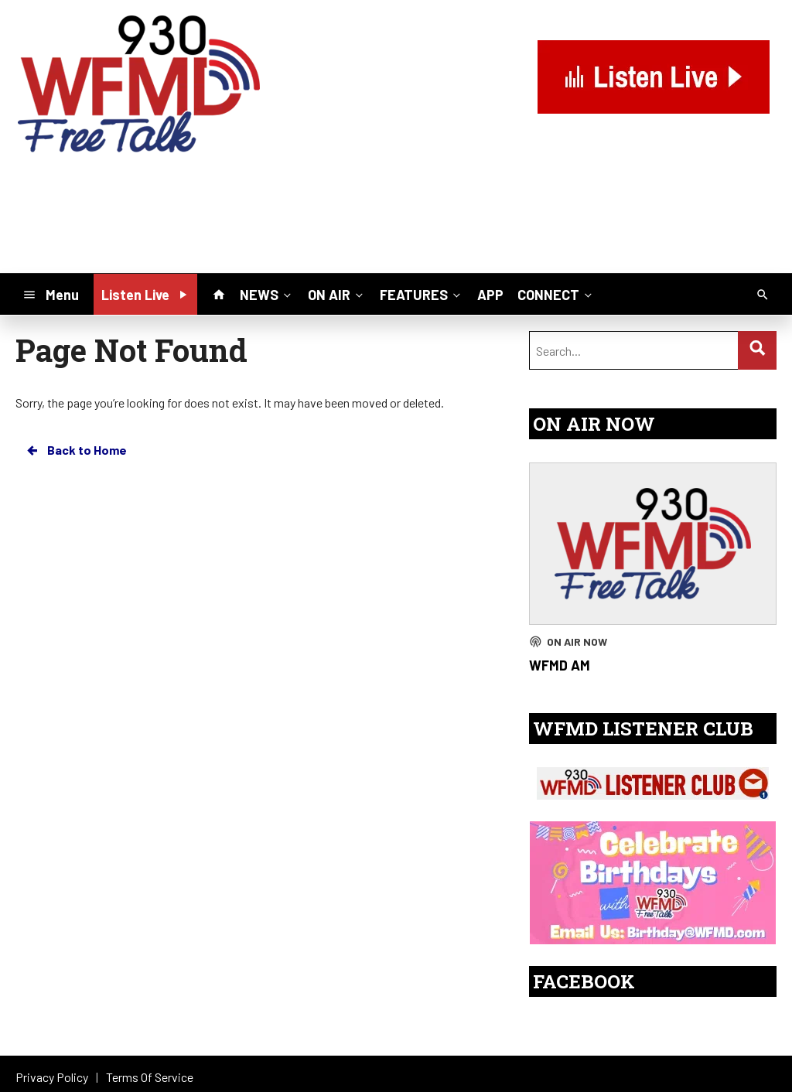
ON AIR (337, 294)
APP (490, 294)
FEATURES (421, 294)
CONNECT (556, 294)
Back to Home (76, 450)
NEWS (267, 294)
